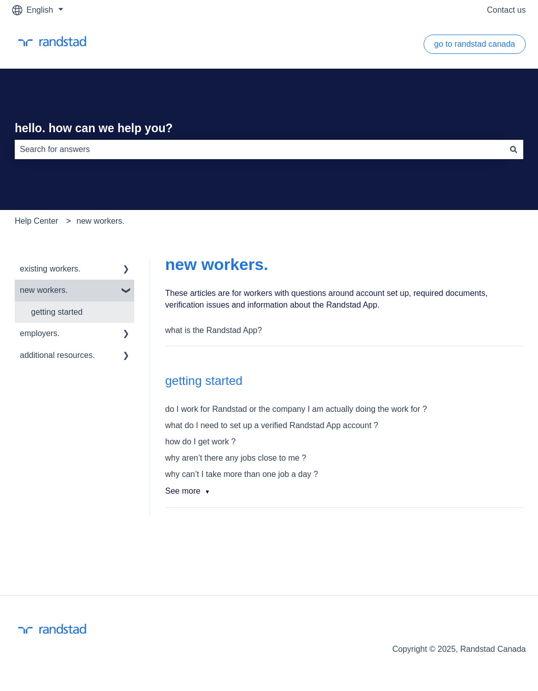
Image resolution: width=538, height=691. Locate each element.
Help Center (36, 221)
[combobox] (259, 149)
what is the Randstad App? (213, 330)
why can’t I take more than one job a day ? (241, 474)
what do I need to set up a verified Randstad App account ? (271, 425)
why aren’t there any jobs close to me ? (235, 458)
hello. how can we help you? (94, 128)
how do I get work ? (200, 441)
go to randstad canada (474, 44)
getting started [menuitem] (56, 312)
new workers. (101, 221)
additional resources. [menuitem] (57, 355)
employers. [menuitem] (39, 333)
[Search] (513, 149)
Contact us (506, 10)
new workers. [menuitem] (44, 290)
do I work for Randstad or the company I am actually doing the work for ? (296, 409)
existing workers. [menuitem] (50, 268)
